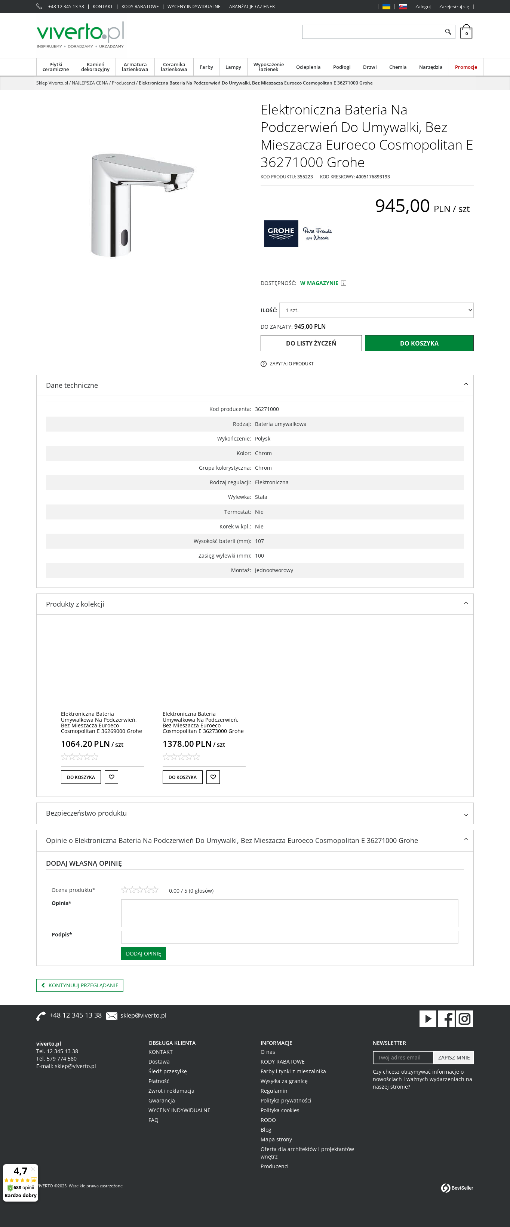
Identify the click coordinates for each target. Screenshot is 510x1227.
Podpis (62, 934)
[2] (132, 890)
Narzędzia (431, 67)
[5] (155, 890)
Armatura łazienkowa (135, 67)
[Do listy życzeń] (111, 777)
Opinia (61, 903)
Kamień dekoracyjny (95, 67)
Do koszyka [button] (81, 777)
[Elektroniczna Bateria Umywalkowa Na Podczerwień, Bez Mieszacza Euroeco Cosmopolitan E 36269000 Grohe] (101, 722)
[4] (147, 890)
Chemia (398, 67)
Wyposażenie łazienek (269, 67)
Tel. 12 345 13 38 (57, 1051)
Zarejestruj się (454, 6)
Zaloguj (423, 6)
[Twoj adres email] (403, 1057)
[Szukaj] (448, 32)
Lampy (233, 67)
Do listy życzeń (311, 343)
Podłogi (342, 67)
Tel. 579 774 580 (56, 1058)
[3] (140, 890)
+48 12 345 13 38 (66, 6)
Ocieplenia (308, 67)
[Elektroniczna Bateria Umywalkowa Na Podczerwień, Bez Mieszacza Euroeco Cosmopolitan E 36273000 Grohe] (203, 722)
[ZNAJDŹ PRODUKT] (371, 32)
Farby (206, 67)
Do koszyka (419, 343)
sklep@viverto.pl (143, 1015)
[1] (125, 890)
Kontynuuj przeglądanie (80, 985)
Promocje (466, 67)
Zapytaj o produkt (292, 364)
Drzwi (370, 67)
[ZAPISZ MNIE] (453, 1057)
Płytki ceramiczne (56, 67)
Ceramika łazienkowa (174, 67)
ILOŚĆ (269, 310)
